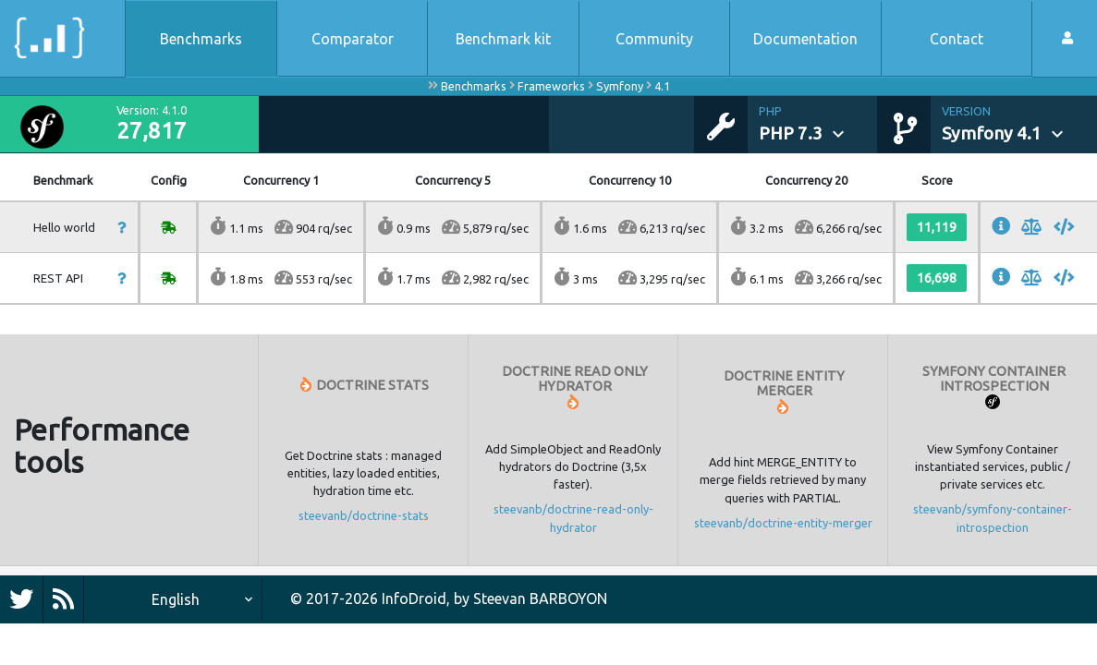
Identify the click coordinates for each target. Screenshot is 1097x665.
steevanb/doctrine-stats (364, 515)
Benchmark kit (503, 38)
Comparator (352, 38)
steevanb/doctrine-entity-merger (783, 522)
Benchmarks (201, 38)
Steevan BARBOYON (540, 598)
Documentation (805, 38)
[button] (818, 125)
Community (654, 38)
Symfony (619, 85)
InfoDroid (414, 598)
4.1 (662, 85)
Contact (956, 38)
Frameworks (551, 85)
